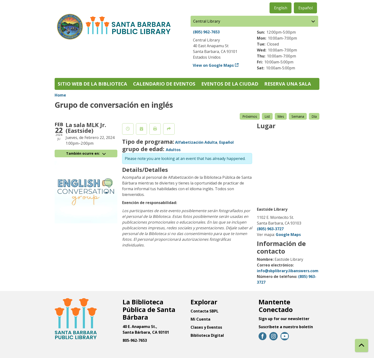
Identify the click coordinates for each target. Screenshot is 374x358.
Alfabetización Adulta (196, 142)
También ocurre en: (86, 153)
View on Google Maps (213, 65)
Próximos (249, 116)
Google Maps (288, 234)
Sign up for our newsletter (284, 318)
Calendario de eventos (164, 84)
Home (60, 95)
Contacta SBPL (204, 311)
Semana (297, 116)
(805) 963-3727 (270, 228)
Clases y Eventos (206, 327)
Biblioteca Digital (207, 335)
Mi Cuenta (200, 319)
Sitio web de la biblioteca (92, 84)
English (280, 7)
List (267, 116)
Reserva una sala (287, 84)
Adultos (173, 149)
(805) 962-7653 (206, 32)
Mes (280, 116)
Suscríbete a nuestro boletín (286, 326)
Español (305, 7)
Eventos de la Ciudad (229, 84)
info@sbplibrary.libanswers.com (287, 270)
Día (314, 116)
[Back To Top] (361, 345)
